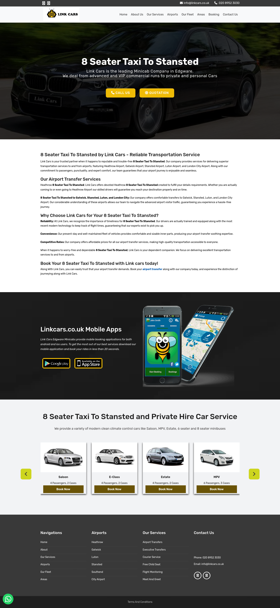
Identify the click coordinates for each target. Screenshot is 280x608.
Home (123, 14)
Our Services (155, 14)
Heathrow (97, 542)
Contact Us (230, 14)
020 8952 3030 (226, 3)
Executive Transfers (154, 549)
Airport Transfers (152, 542)
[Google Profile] (48, 3)
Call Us (120, 93)
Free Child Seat (151, 564)
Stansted (97, 564)
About (44, 549)
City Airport (98, 579)
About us (137, 14)
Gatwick (96, 549)
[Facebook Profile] (43, 3)
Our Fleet (188, 14)
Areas (201, 14)
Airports (172, 14)
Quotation (157, 93)
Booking (213, 14)
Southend (97, 572)
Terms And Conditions (140, 602)
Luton (95, 557)
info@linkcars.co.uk (194, 3)
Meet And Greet (152, 579)
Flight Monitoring (153, 572)
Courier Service (152, 557)
